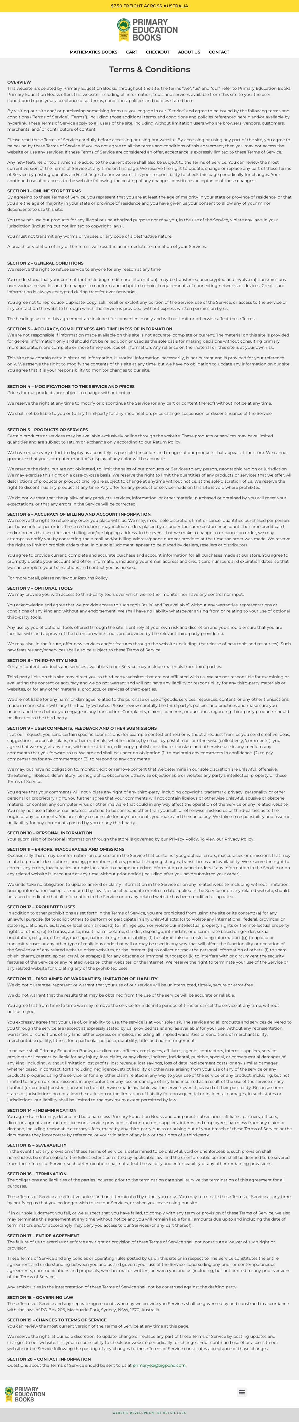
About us (189, 52)
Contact (219, 52)
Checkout (157, 52)
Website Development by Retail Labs (149, 1412)
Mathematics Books (93, 52)
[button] (242, 1392)
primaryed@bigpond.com (159, 1365)
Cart (131, 52)
